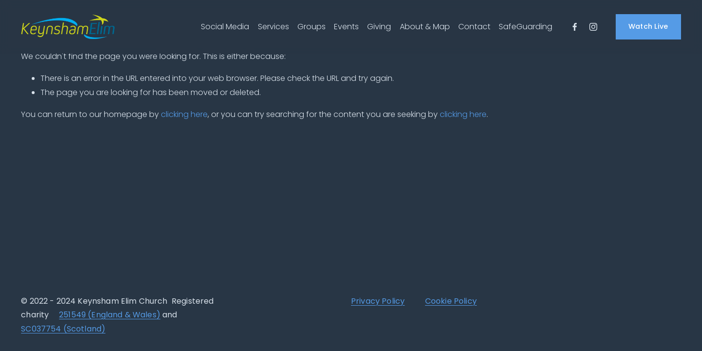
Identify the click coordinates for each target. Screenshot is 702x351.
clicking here (184, 114)
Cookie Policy (451, 302)
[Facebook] (575, 27)
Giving (379, 26)
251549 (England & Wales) (109, 316)
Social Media (225, 26)
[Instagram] (593, 27)
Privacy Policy (378, 302)
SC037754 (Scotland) (63, 330)
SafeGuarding (525, 26)
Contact (474, 26)
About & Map (425, 26)
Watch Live (648, 26)
